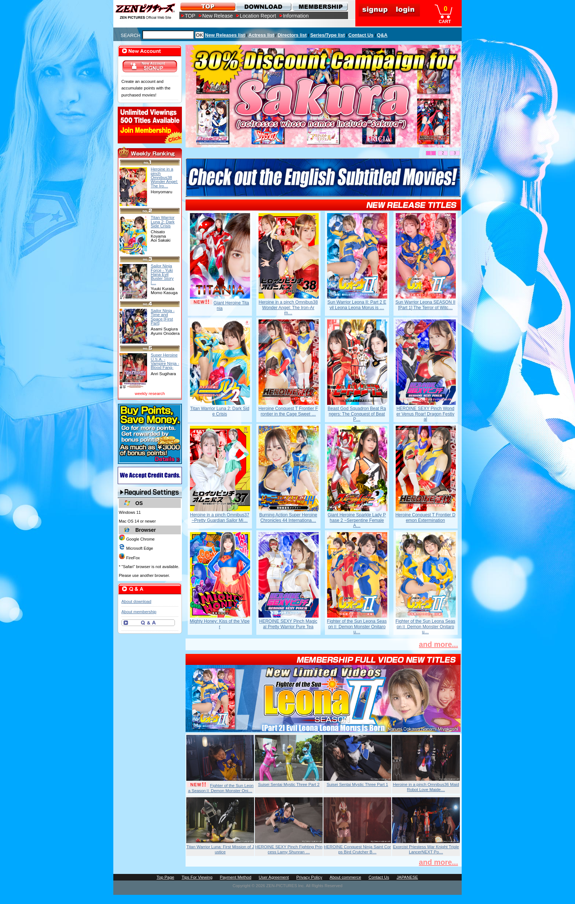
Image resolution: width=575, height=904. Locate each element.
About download (136, 601)
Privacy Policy (309, 877)
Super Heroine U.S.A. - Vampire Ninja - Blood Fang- (165, 361)
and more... (438, 644)
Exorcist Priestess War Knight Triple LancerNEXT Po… (426, 849)
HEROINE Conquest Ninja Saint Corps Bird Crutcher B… (357, 849)
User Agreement (274, 877)
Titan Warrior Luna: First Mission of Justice (220, 849)
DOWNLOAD (263, 6)
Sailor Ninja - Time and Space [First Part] (163, 316)
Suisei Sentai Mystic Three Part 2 (289, 784)
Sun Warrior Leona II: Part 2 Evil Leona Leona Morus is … (356, 305)
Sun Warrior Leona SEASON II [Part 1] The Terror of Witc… (425, 305)
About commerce (345, 877)
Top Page (165, 877)
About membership (138, 612)
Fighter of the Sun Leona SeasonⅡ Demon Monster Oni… (221, 788)
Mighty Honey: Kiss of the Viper (219, 624)
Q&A (382, 35)
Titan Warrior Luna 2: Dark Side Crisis (219, 411)
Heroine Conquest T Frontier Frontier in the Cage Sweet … (288, 411)
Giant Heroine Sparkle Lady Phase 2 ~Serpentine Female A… (357, 520)
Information (296, 16)
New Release (217, 16)
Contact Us (361, 35)
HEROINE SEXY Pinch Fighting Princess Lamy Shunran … (289, 849)
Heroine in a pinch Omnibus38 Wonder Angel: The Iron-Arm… (288, 307)
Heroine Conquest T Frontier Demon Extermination (425, 517)
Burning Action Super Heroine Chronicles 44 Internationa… (288, 517)
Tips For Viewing (197, 877)
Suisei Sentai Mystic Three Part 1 (357, 784)
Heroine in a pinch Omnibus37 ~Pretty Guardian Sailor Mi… (219, 517)
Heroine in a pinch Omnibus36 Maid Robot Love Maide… (426, 787)
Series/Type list (327, 35)
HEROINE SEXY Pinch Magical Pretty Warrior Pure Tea (288, 624)
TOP (190, 16)
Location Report (258, 16)
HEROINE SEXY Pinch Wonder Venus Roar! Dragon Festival (425, 414)
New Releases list (225, 35)
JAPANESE (407, 877)
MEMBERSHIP (320, 6)
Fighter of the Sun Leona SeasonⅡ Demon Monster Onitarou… (357, 626)
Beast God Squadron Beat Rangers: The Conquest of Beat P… (357, 414)
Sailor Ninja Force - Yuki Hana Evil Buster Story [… (162, 274)
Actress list (261, 35)
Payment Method (235, 877)
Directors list (292, 35)
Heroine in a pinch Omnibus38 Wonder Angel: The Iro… (164, 177)
